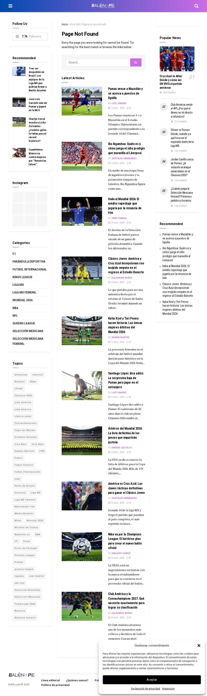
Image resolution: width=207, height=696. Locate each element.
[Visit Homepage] (103, 6)
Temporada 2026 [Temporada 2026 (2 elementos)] (25, 604)
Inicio (65, 24)
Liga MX (18, 284)
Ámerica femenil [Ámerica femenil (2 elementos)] (25, 617)
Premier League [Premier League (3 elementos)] (25, 555)
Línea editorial (50, 680)
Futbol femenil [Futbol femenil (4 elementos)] (24, 465)
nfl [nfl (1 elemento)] (16, 541)
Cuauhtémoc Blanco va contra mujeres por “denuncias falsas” (37, 157)
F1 (14, 253)
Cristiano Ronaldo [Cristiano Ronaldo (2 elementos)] (26, 437)
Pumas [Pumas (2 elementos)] (19, 562)
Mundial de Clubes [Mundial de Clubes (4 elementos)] (26, 527)
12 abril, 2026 (116, 282)
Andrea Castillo (122, 447)
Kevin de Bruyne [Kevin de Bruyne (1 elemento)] (25, 486)
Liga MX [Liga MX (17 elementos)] (36, 492)
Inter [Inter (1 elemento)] (17, 479)
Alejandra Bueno (122, 278)
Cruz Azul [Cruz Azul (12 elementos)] (20, 444)
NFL (15, 315)
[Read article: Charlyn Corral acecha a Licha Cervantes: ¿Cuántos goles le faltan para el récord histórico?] (19, 121)
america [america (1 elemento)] (38, 374)
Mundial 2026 (23, 300)
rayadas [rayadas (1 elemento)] (19, 576)
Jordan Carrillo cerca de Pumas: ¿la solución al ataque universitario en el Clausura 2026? (182, 167)
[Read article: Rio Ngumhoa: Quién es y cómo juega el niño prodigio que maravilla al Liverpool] (82, 156)
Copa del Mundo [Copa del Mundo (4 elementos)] (25, 430)
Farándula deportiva (29, 261)
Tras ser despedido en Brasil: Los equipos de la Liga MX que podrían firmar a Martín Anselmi (37, 79)
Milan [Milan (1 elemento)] (18, 520)
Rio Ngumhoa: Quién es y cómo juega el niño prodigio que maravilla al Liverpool (126, 148)
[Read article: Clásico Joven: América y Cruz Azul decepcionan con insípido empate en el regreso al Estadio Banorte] (82, 271)
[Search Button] (196, 6)
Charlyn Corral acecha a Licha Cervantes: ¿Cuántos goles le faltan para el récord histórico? (37, 129)
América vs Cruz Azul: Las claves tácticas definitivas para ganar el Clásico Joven (126, 488)
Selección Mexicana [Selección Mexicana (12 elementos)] (27, 597)
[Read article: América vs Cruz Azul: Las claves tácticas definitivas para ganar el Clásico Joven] (82, 496)
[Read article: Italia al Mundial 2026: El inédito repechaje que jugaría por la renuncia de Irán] (82, 211)
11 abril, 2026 (116, 342)
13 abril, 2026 (116, 108)
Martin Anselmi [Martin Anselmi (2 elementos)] (24, 513)
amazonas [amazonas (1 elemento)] (21, 374)
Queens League (24, 323)
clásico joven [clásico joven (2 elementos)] (23, 416)
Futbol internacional (30, 269)
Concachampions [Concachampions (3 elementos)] (26, 423)
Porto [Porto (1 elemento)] (26, 541)
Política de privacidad (55, 685)
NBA (15, 308)
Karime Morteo (121, 337)
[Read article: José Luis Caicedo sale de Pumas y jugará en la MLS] (19, 102)
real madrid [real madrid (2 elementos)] (36, 576)
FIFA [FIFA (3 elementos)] (41, 451)
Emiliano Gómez (121, 553)
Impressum (168, 688)
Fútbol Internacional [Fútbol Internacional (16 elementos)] (27, 472)
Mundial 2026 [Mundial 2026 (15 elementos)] (35, 520)
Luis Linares (119, 103)
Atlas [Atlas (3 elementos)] (33, 381)
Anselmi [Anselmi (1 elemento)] (20, 381)
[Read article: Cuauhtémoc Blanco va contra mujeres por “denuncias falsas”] (19, 152)
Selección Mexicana (28, 331)
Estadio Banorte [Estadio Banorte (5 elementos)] (24, 451)
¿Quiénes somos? (77, 680)
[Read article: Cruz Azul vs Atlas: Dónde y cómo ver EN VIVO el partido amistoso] (177, 58)
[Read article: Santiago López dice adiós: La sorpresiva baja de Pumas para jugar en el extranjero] (82, 385)
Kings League (22, 277)
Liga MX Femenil (24, 292)
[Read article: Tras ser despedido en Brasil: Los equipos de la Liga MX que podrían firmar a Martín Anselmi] (19, 71)
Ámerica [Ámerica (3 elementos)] (20, 611)
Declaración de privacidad (145, 688)
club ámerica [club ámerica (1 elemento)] (23, 409)
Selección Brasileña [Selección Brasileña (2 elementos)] (27, 590)
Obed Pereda (119, 218)
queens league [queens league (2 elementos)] (24, 569)
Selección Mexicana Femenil (28, 341)
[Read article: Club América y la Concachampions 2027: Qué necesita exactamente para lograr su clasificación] (82, 606)
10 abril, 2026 (116, 452)
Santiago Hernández (124, 158)
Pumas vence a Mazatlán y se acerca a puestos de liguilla (125, 93)
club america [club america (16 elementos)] (23, 402)
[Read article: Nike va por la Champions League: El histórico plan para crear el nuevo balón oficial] (82, 546)
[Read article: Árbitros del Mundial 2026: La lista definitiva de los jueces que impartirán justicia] (82, 440)
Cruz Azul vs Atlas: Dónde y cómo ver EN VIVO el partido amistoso (171, 81)
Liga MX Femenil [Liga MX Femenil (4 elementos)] (25, 499)
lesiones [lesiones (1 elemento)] (20, 492)
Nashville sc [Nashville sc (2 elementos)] (22, 534)
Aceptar (152, 679)
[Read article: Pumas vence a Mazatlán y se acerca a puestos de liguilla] (82, 101)
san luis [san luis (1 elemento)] (19, 583)
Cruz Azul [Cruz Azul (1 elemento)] (38, 444)
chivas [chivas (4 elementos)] (19, 388)
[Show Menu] (10, 6)
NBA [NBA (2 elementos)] (37, 534)
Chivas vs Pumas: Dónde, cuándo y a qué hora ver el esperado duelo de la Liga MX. (182, 137)
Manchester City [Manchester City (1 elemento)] (25, 506)
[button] (199, 645)
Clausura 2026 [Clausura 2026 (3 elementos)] (23, 395)
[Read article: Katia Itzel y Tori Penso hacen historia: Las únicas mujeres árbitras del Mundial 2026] (82, 330)
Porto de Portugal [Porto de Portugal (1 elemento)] (26, 548)
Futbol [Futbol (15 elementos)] (18, 458)
